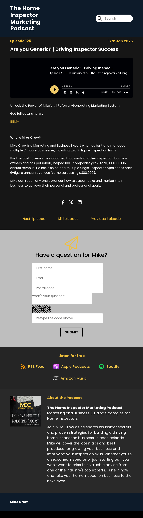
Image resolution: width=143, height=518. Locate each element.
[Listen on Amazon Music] (70, 385)
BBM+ (14, 123)
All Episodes (68, 220)
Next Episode (33, 220)
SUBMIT (71, 333)
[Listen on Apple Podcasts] (71, 371)
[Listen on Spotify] (110, 371)
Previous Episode (106, 220)
